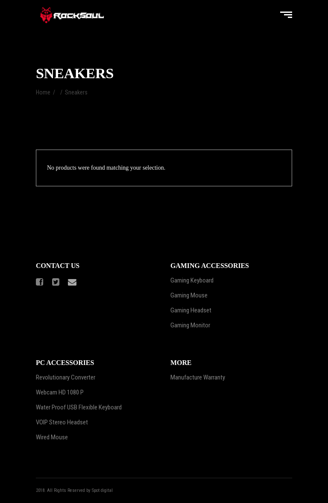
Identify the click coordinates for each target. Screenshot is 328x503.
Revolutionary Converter (65, 377)
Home (43, 92)
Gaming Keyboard (192, 280)
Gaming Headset (190, 310)
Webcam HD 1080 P (60, 392)
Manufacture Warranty (197, 377)
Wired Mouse (52, 437)
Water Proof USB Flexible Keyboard (79, 407)
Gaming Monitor (190, 325)
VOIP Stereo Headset (62, 422)
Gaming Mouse (189, 295)
